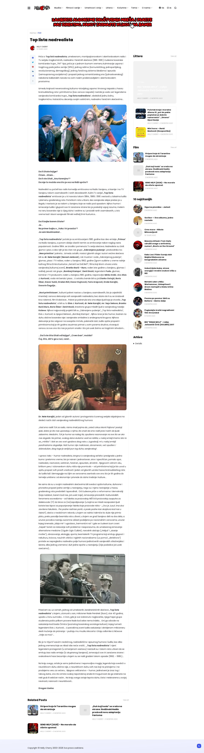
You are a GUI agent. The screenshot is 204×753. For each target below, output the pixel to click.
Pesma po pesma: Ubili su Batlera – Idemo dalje (157, 299)
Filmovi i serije (73, 7)
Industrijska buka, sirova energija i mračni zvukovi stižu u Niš (160, 270)
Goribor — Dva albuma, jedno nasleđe (158, 218)
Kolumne (121, 7)
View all (126, 700)
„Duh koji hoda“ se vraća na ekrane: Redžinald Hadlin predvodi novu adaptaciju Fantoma (107, 711)
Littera (109, 7)
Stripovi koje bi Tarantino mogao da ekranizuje (58, 708)
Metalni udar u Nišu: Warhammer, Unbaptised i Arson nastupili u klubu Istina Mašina (158, 286)
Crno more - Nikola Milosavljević (153, 230)
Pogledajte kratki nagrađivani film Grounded (159, 311)
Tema (134, 7)
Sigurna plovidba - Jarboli (157, 207)
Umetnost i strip (93, 7)
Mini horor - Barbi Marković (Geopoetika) (158, 129)
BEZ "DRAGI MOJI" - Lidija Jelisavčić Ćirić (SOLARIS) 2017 (152, 90)
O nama (146, 7)
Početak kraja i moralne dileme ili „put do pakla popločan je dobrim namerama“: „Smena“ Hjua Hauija (159, 115)
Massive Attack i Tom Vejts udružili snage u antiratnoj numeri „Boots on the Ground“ (159, 243)
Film (39, 33)
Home (33, 33)
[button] (33, 81)
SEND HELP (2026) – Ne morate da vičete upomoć (58, 726)
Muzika (57, 7)
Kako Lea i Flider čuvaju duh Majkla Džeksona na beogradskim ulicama (158, 257)
